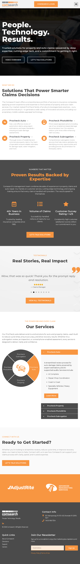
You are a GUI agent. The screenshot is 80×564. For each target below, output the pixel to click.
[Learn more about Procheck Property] (4, 138)
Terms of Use (45, 553)
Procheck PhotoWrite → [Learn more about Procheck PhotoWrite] (62, 120)
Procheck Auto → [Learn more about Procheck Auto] (19, 120)
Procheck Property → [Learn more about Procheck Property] (21, 136)
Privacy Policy (35, 553)
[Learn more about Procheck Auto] (4, 122)
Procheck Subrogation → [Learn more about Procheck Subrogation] (62, 136)
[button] (76, 4)
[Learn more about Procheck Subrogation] (44, 138)
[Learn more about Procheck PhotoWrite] (44, 122)
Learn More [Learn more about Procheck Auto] (51, 396)
